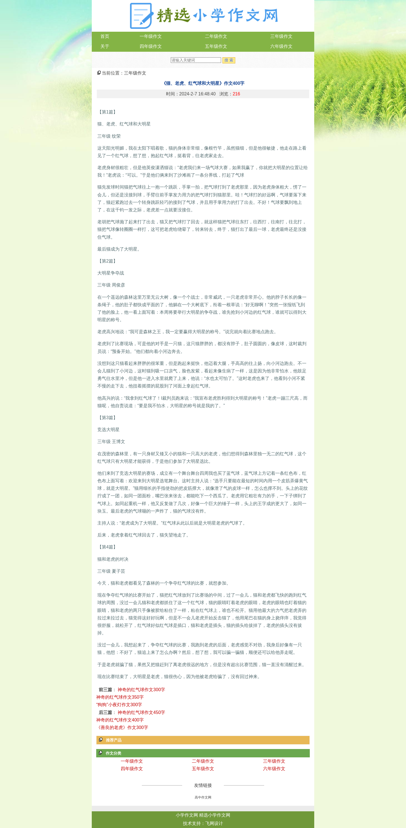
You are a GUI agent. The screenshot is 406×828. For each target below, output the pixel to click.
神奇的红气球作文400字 (120, 720)
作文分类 (113, 753)
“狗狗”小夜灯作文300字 (119, 704)
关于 (104, 46)
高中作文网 (203, 797)
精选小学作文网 (214, 815)
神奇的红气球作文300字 (141, 689)
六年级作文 (281, 46)
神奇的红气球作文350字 (120, 697)
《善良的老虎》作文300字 (122, 727)
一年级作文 (151, 36)
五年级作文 (216, 46)
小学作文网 (187, 815)
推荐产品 (114, 740)
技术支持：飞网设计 (203, 823)
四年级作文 (151, 46)
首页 (104, 36)
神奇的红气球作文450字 (141, 712)
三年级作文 (281, 36)
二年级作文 (216, 36)
